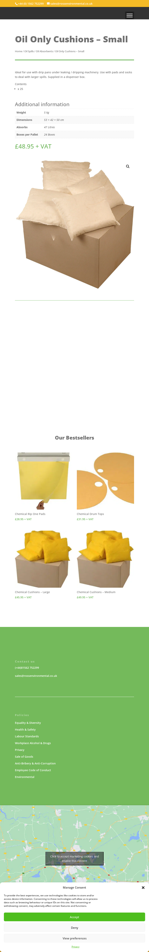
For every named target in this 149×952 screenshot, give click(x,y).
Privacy (75, 946)
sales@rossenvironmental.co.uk (36, 676)
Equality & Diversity (28, 723)
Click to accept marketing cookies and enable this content (74, 859)
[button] (143, 888)
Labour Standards (27, 736)
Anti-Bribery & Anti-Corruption (35, 763)
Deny (74, 928)
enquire (59, 388)
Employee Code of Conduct (33, 770)
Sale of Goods (24, 756)
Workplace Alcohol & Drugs (33, 743)
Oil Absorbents (44, 51)
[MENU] (129, 15)
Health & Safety (25, 729)
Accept (74, 917)
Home (18, 51)
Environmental (24, 777)
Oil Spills (29, 51)
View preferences (75, 938)
